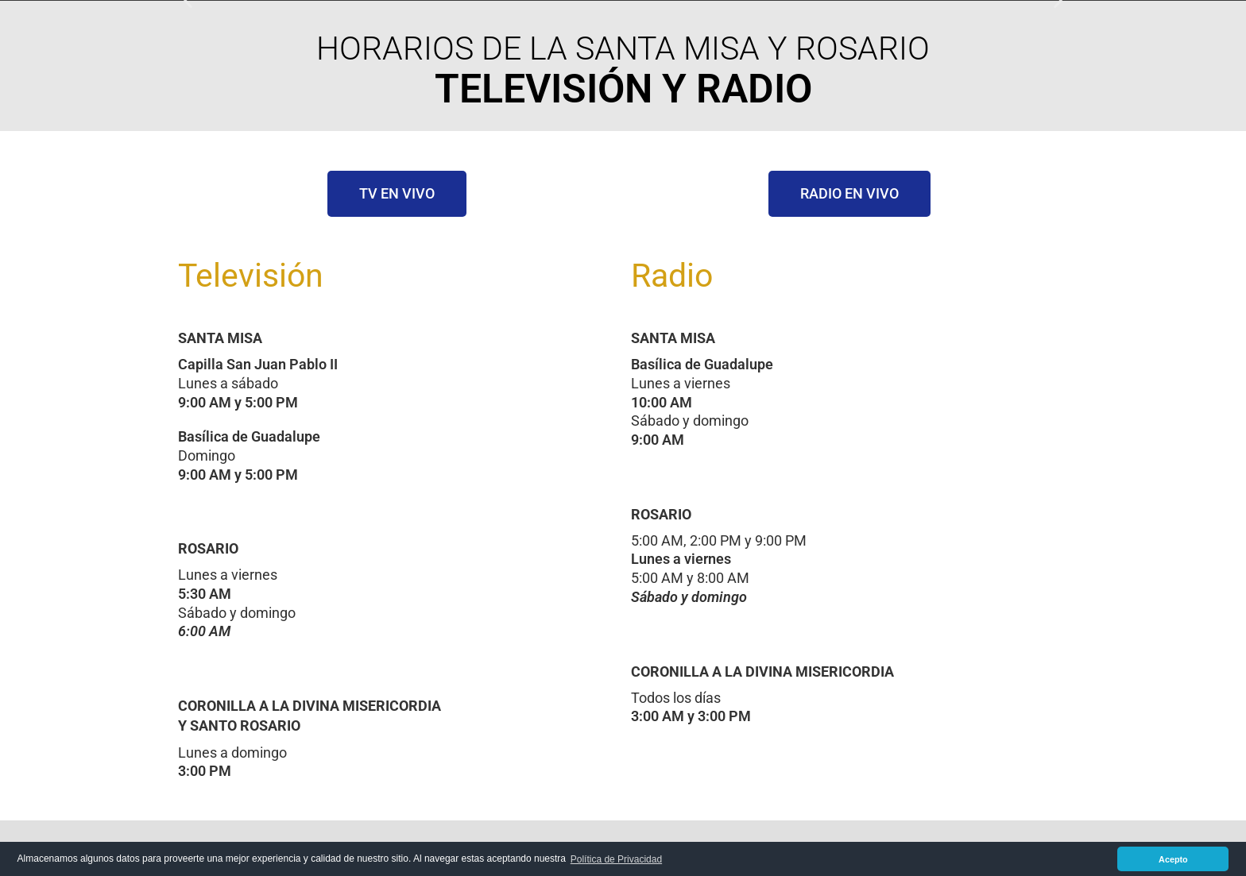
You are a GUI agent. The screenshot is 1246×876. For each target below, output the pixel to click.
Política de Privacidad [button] (616, 859)
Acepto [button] (1173, 859)
